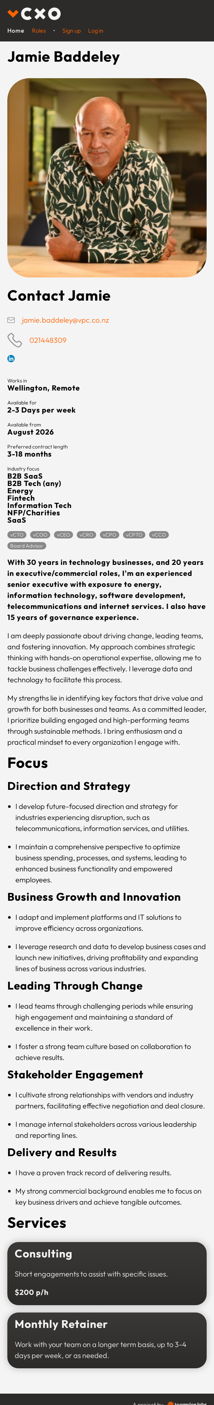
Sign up (71, 30)
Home (16, 30)
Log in (96, 30)
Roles (39, 30)
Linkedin (11, 358)
